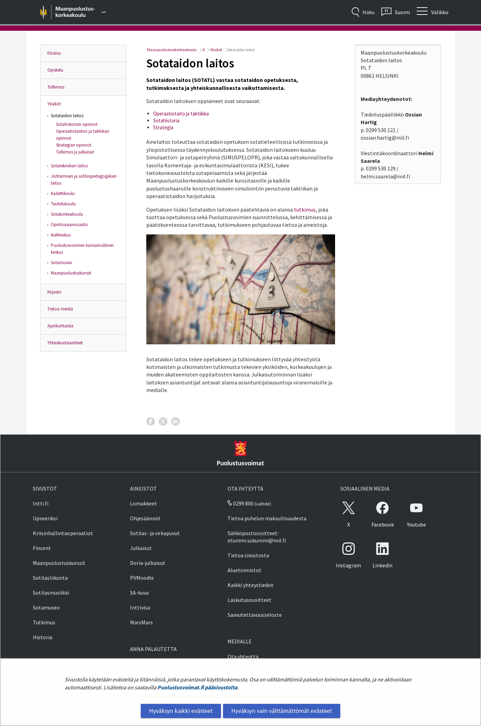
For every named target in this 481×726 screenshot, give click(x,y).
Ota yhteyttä (243, 656)
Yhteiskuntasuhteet (65, 343)
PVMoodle (142, 577)
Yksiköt (54, 104)
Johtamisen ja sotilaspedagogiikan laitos (84, 179)
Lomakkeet (143, 503)
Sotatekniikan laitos (69, 166)
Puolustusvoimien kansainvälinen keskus (82, 248)
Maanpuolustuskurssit (71, 273)
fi (203, 49)
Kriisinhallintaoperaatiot (63, 533)
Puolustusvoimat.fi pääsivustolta (197, 687)
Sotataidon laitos (67, 116)
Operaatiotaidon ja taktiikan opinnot (82, 134)
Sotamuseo (61, 263)
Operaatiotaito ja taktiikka (181, 113)
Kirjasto (54, 292)
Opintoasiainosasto (69, 224)
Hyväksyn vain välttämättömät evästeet (281, 710)
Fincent (42, 547)
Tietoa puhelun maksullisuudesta (267, 518)
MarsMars (141, 622)
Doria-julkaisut (147, 562)
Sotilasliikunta (50, 577)
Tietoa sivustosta (248, 555)
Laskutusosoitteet (249, 599)
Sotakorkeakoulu (67, 214)
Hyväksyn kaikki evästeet (181, 710)
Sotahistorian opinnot (77, 124)
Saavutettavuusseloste (255, 614)
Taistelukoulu (63, 204)
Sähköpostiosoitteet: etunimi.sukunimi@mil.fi (257, 537)
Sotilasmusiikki (51, 592)
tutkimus (305, 209)
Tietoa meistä (60, 309)
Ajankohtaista (60, 326)
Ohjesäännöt (145, 518)
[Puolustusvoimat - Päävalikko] (81, 12)
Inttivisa (140, 607)
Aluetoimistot (244, 570)
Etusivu (54, 53)
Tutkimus (55, 87)
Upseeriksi (45, 518)
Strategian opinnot (73, 145)
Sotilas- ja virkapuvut (155, 533)
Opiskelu (55, 70)
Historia (42, 637)
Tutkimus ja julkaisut (75, 152)
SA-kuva (139, 592)
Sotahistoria (166, 120)
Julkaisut (141, 547)
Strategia (163, 127)
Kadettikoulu (63, 193)
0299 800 (240, 503)
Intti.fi (40, 503)
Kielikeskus (61, 235)
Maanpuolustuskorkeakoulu (171, 49)
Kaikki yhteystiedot (251, 584)
